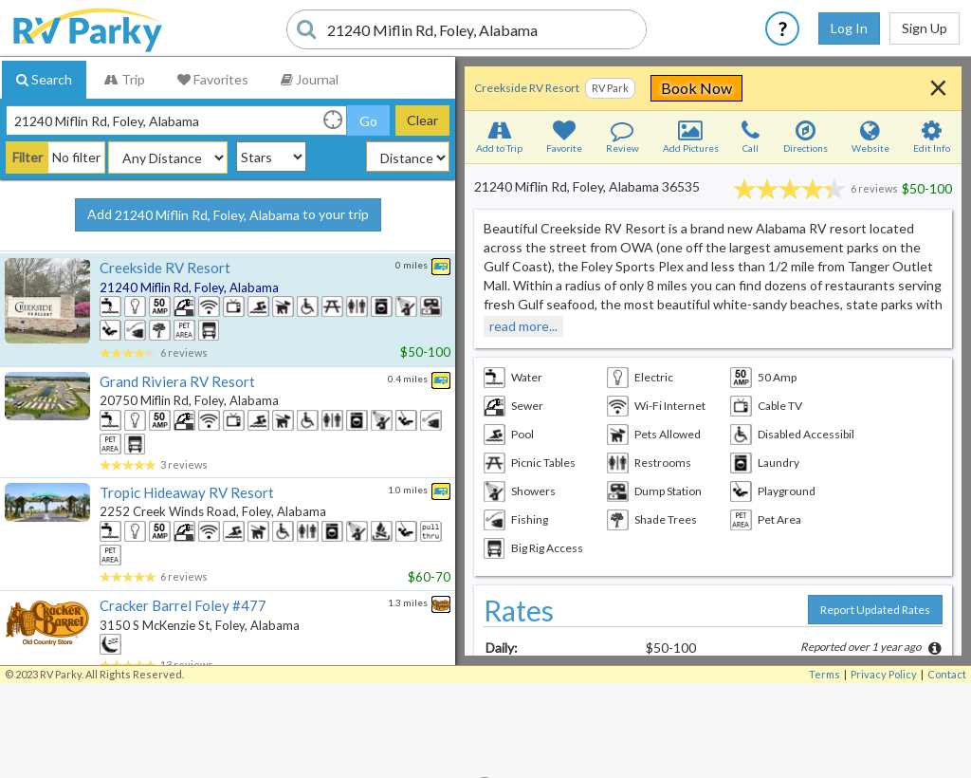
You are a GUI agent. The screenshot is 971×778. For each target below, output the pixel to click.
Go (368, 121)
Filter (27, 157)
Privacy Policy (884, 674)
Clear (422, 120)
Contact (946, 674)
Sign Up (924, 28)
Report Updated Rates (875, 609)
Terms (824, 674)
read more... (523, 326)
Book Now (800, 88)
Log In (849, 28)
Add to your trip (228, 215)
